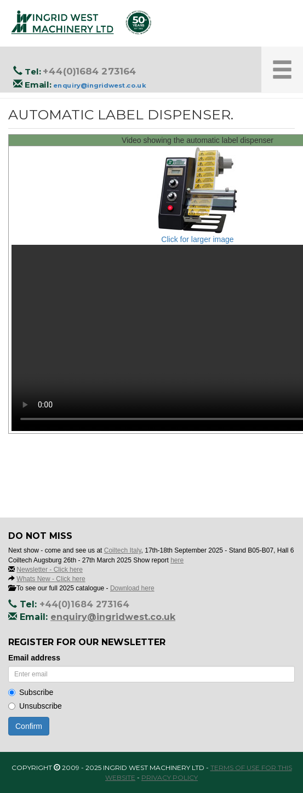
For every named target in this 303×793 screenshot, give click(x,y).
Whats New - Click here (50, 579)
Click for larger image (197, 239)
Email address (34, 657)
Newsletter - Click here (49, 569)
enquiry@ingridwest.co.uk (99, 85)
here (177, 560)
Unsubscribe (35, 706)
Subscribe (30, 692)
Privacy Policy (169, 777)
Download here (132, 588)
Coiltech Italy (122, 550)
